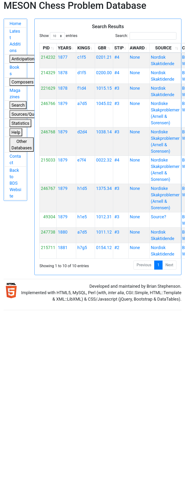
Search (18, 105)
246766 (48, 103)
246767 (48, 188)
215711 (48, 247)
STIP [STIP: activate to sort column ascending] (119, 47)
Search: (145, 36)
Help (15, 132)
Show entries (58, 36)
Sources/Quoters (27, 114)
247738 (48, 232)
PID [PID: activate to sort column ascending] (46, 47)
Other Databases (21, 144)
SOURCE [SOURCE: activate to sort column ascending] (163, 47)
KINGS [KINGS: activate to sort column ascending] (83, 47)
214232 (48, 57)
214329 (48, 72)
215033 (48, 159)
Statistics (20, 123)
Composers (22, 81)
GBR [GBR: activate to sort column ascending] (102, 47)
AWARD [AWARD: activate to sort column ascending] (137, 47)
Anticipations (24, 58)
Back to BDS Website (15, 183)
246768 (48, 131)
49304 (49, 216)
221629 (48, 88)
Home (15, 23)
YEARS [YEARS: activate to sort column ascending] (64, 47)
